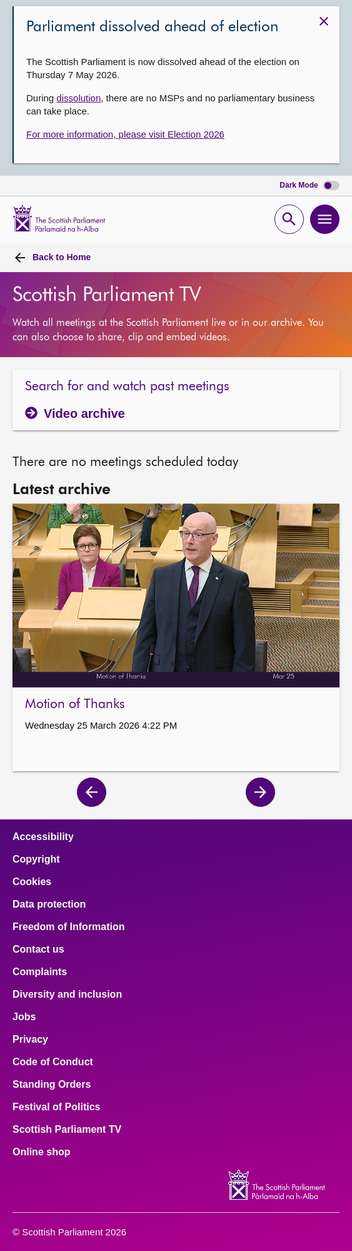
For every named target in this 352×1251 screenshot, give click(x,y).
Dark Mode (309, 185)
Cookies (32, 882)
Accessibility (43, 837)
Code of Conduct (53, 1062)
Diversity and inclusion (67, 995)
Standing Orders (52, 1085)
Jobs (24, 1017)
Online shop (41, 1152)
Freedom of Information (69, 927)
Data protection (49, 904)
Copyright (36, 859)
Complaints (40, 972)
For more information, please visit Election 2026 (125, 134)
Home (62, 257)
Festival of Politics (56, 1107)
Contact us (38, 950)
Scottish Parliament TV (67, 1130)
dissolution (78, 98)
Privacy (30, 1040)
